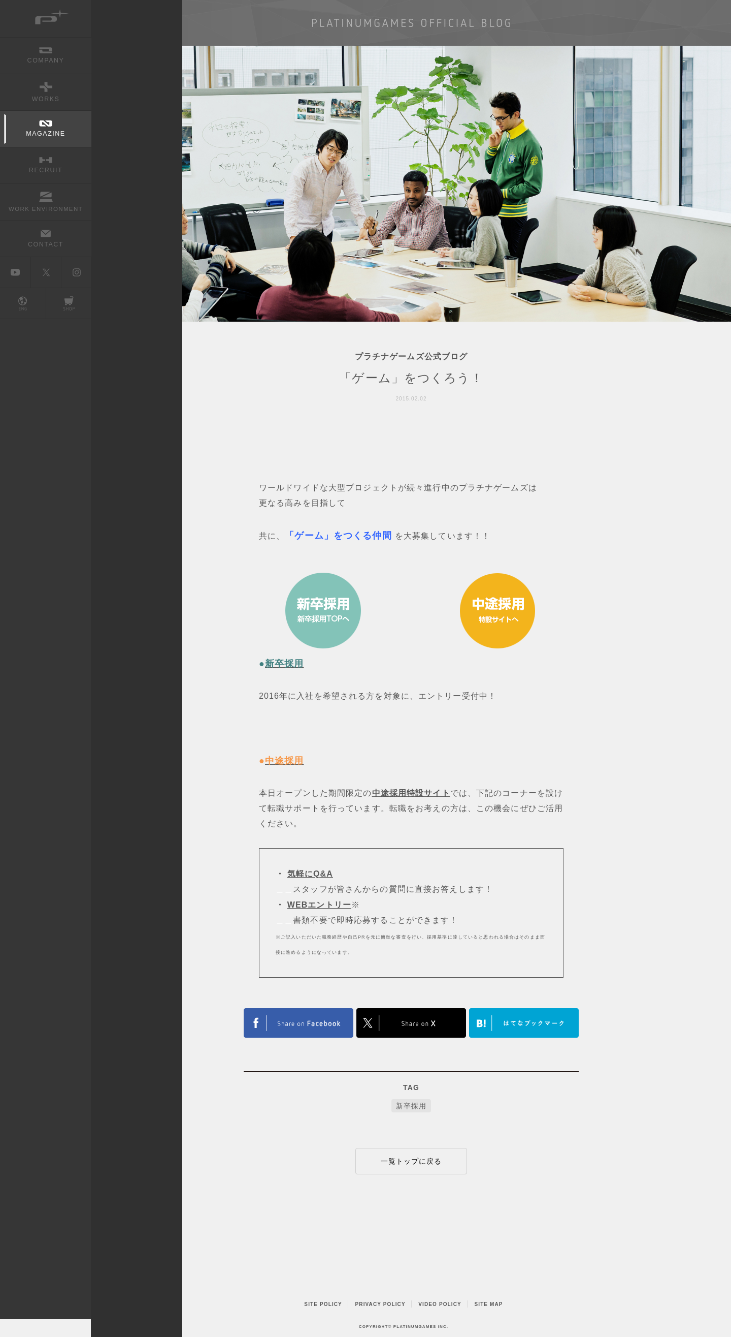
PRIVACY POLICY (380, 1304)
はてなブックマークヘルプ (524, 1023)
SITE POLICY (323, 1304)
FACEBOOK (298, 1023)
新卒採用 (411, 1106)
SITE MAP (488, 1304)
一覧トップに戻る (411, 1161)
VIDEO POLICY (439, 1304)
